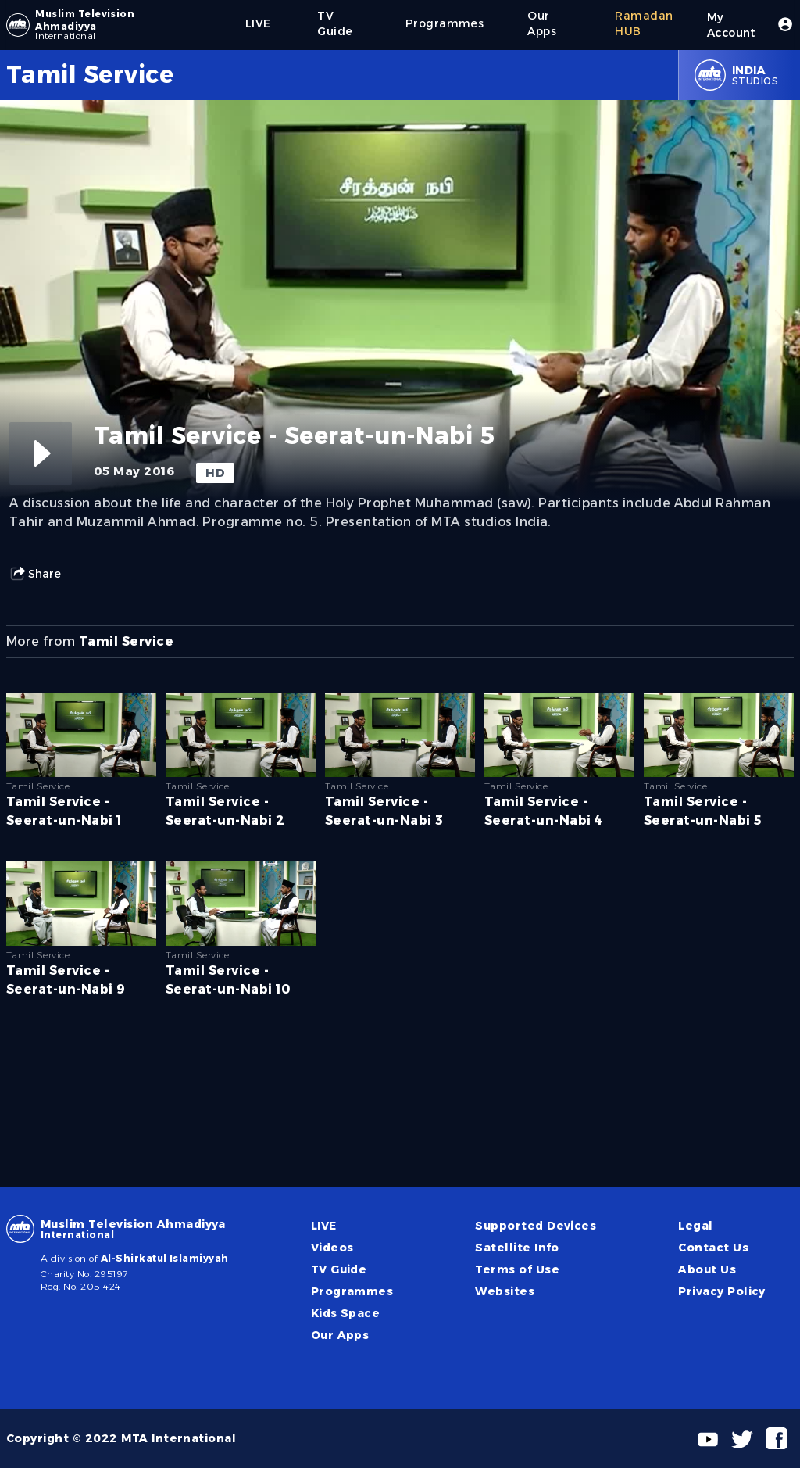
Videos (332, 1248)
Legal (695, 1226)
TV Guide (339, 1269)
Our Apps (340, 1335)
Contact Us (713, 1248)
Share (35, 574)
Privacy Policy (722, 1291)
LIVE (324, 1226)
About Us (707, 1269)
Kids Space (345, 1313)
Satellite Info (517, 1248)
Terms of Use (517, 1269)
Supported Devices (535, 1226)
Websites (504, 1291)
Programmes (352, 1291)
